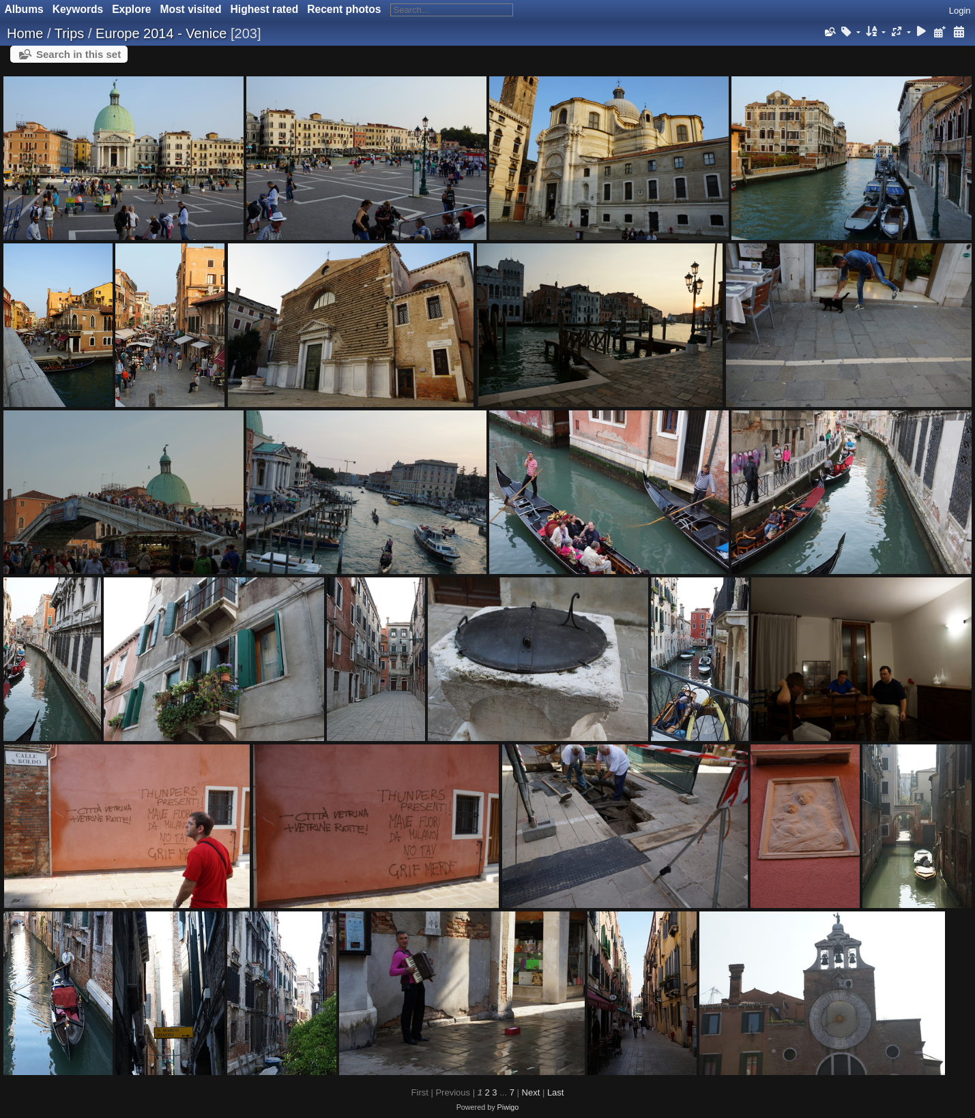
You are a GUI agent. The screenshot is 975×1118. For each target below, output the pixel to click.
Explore (131, 9)
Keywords (78, 9)
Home (25, 33)
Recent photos (344, 9)
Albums (24, 9)
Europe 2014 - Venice (161, 33)
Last (555, 1092)
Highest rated (265, 9)
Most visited (190, 9)
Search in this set (78, 54)
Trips (70, 33)
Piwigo (508, 1107)
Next (531, 1092)
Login (960, 10)
